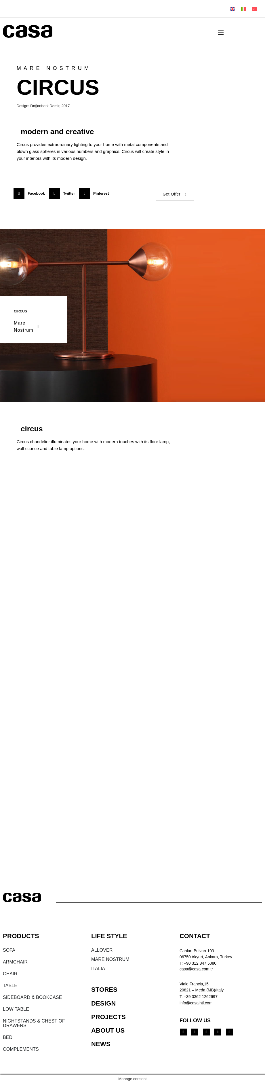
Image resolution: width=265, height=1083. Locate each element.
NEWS (100, 1044)
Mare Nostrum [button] (27, 326)
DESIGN (103, 1003)
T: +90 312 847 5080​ (198, 963)
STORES (104, 989)
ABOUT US (108, 1030)
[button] (31, 193)
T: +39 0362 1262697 (199, 996)
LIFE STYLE (109, 936)
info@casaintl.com (196, 1003)
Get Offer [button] (175, 194)
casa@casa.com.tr (196, 969)
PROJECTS (108, 1017)
